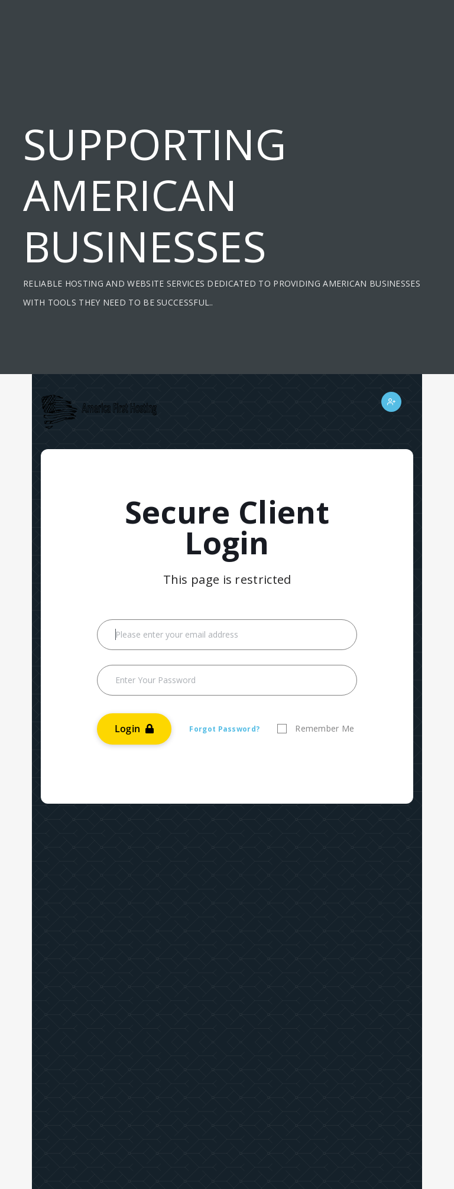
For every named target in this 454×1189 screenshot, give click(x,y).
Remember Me (324, 728)
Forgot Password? (224, 729)
